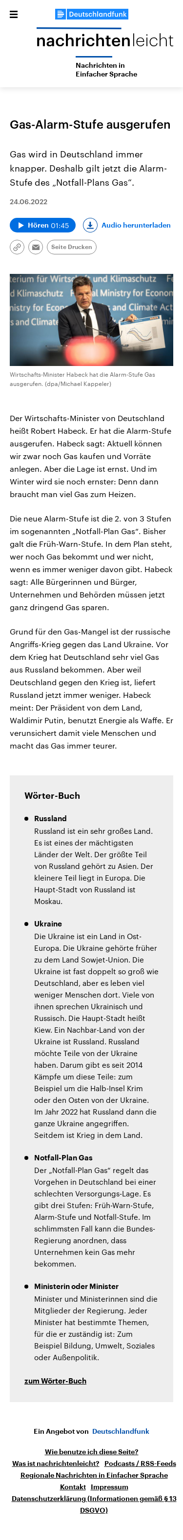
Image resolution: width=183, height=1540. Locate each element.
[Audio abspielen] (43, 225)
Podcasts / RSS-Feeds (140, 1463)
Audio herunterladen (136, 225)
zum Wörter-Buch (55, 1381)
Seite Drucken (71, 247)
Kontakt (73, 1486)
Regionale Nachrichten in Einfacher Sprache (94, 1475)
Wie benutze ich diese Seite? (92, 1451)
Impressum (109, 1486)
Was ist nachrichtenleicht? (56, 1463)
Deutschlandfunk (120, 1431)
